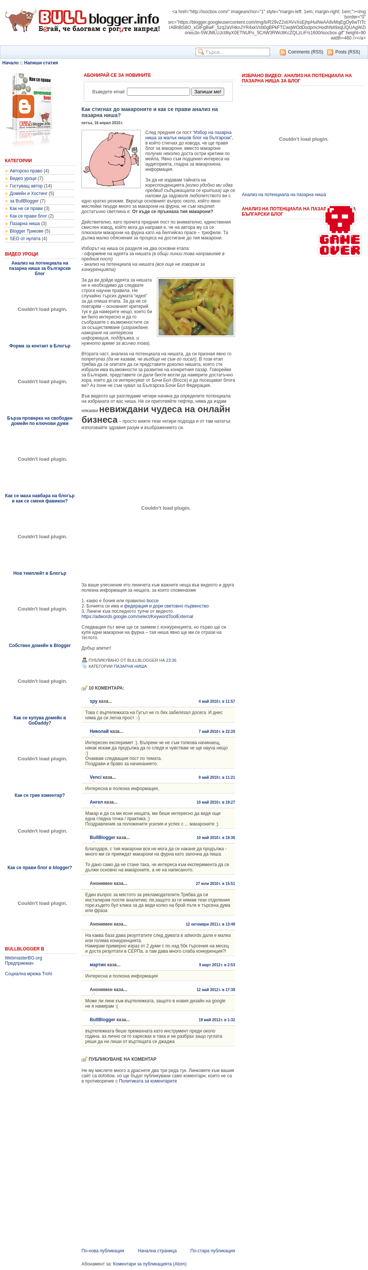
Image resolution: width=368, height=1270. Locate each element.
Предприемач (19, 963)
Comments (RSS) (305, 52)
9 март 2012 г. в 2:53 (217, 965)
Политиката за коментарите (148, 1081)
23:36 (171, 660)
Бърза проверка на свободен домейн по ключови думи (39, 421)
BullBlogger (102, 837)
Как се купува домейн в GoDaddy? (40, 720)
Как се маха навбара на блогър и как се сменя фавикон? (39, 498)
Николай (99, 731)
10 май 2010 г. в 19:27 (215, 802)
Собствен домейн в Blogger (40, 645)
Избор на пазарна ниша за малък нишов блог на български (188, 135)
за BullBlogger (24, 201)
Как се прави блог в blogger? (40, 867)
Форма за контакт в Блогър (40, 346)
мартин (98, 964)
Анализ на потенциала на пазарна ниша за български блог (40, 268)
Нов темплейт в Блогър (39, 573)
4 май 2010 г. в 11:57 (217, 701)
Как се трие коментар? (40, 795)
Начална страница (157, 1250)
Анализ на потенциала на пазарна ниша (284, 194)
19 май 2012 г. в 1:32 (217, 1020)
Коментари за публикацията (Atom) (150, 1264)
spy (94, 701)
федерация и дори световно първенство (166, 606)
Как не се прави (26, 208)
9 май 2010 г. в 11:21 (217, 777)
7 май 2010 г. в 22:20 (217, 731)
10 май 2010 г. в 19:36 (215, 838)
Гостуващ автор (26, 186)
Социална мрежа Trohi (28, 973)
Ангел (96, 802)
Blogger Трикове (27, 231)
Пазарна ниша (25, 223)
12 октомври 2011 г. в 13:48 (210, 924)
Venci (95, 777)
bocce (152, 600)
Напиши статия (41, 62)
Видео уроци (23, 178)
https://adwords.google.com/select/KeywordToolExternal (137, 616)
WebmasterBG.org (23, 958)
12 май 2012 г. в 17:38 (215, 990)
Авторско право (26, 171)
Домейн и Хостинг (28, 193)
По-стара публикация (212, 1250)
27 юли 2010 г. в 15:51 (215, 884)
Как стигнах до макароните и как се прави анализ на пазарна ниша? (149, 112)
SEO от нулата (25, 238)
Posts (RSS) (347, 52)
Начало (10, 62)
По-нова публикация (102, 1250)
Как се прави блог (28, 216)
